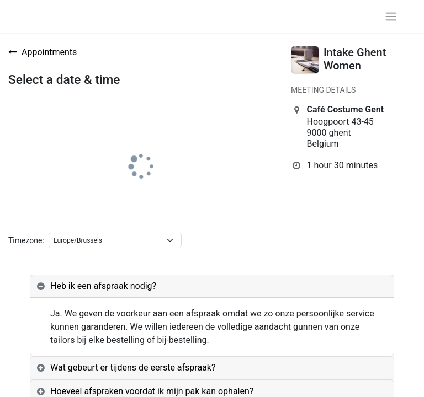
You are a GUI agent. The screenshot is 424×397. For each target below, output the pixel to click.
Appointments (42, 52)
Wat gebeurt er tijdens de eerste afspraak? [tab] (133, 367)
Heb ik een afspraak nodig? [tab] (103, 286)
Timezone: (26, 240)
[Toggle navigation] (390, 16)
